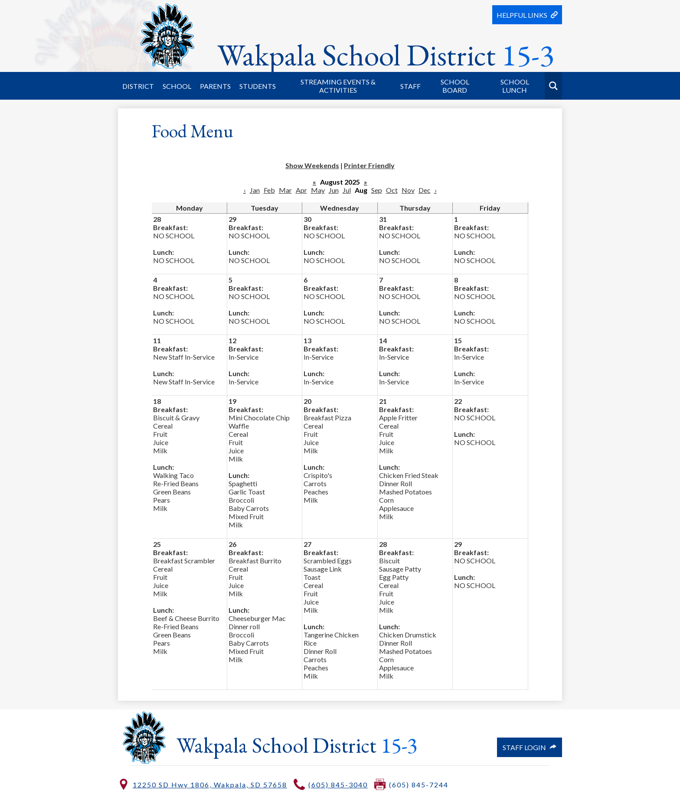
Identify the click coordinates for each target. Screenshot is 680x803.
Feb (269, 190)
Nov (408, 190)
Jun (334, 190)
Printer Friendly (369, 165)
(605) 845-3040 (338, 784)
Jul (347, 190)
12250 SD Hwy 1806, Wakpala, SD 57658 (210, 784)
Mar (285, 190)
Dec (424, 190)
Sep (376, 190)
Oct (392, 190)
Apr (301, 190)
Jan (255, 190)
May (318, 190)
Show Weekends (312, 165)
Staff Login (529, 747)
